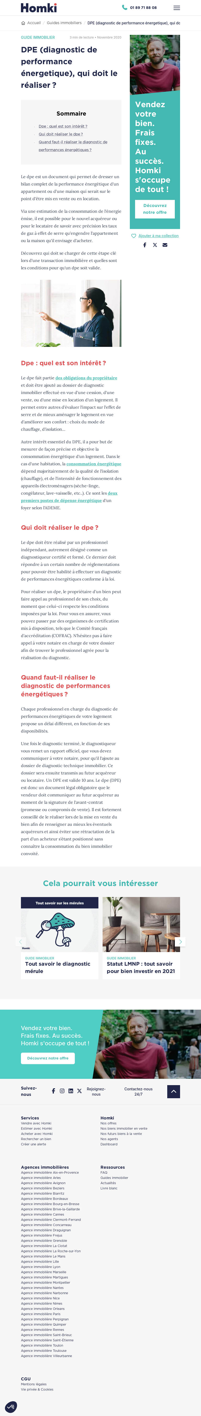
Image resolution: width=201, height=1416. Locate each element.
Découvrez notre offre (155, 209)
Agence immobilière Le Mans (43, 1256)
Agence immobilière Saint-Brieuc (46, 1335)
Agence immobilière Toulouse (43, 1350)
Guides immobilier (114, 1178)
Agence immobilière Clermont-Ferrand (51, 1219)
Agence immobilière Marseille (43, 1272)
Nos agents (109, 1139)
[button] (11, 1407)
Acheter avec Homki (37, 1134)
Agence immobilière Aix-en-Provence (50, 1172)
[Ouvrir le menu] (177, 7)
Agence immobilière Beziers (42, 1188)
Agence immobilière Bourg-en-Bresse (50, 1204)
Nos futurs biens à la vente (121, 1134)
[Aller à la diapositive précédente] (20, 942)
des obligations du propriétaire (86, 377)
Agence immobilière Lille (40, 1261)
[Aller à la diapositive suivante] (180, 942)
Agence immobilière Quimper (43, 1324)
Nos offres (108, 1123)
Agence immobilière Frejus (41, 1235)
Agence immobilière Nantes (42, 1288)
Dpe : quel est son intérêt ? (63, 126)
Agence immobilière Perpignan (45, 1319)
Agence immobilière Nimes (41, 1303)
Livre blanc (109, 1188)
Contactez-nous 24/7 (138, 1091)
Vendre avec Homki (36, 1123)
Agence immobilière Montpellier (45, 1282)
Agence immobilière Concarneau (46, 1225)
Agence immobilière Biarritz (42, 1193)
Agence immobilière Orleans (43, 1309)
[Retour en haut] (173, 1091)
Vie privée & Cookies (37, 1389)
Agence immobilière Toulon (42, 1345)
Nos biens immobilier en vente (123, 1128)
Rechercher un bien (36, 1139)
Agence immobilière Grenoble (44, 1240)
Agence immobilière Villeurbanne (46, 1356)
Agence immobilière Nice (40, 1298)
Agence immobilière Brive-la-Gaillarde (50, 1209)
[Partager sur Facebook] (145, 246)
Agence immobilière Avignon (43, 1183)
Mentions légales (34, 1384)
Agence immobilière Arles (41, 1178)
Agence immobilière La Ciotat (44, 1246)
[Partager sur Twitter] (155, 246)
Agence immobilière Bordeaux (44, 1199)
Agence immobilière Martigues (44, 1277)
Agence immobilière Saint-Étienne (47, 1340)
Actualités (108, 1183)
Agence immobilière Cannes (42, 1214)
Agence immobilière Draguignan (46, 1230)
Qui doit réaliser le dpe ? (61, 134)
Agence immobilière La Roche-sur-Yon (51, 1251)
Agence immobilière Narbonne (44, 1293)
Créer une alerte (33, 1144)
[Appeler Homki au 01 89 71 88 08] (139, 8)
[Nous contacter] (165, 246)
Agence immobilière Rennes (42, 1329)
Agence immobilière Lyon (40, 1267)
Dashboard (109, 1144)
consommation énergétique (93, 463)
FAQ (103, 1172)
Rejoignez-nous (96, 1091)
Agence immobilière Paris (40, 1314)
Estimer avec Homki (36, 1128)
